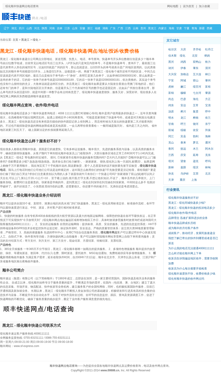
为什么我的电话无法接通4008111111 (191, 248)
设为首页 (188, 6)
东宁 (208, 124)
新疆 (202, 28)
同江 (171, 136)
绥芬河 (197, 86)
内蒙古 (162, 28)
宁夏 (186, 28)
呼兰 (183, 124)
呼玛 (208, 161)
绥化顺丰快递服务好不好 (183, 197)
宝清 (208, 105)
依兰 (208, 117)
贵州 (143, 28)
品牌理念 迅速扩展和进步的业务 (188, 218)
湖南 (105, 28)
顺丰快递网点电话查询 (63, 365)
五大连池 (197, 74)
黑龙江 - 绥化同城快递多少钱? (186, 202)
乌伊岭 (184, 173)
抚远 (183, 148)
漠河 (208, 68)
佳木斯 (172, 55)
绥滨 (195, 167)
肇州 (208, 80)
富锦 (171, 92)
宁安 (171, 80)
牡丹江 (209, 49)
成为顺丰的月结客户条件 (183, 228)
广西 (120, 28)
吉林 (59, 28)
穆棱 (183, 92)
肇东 (195, 68)
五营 (195, 173)
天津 (171, 179)
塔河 (171, 161)
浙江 (90, 28)
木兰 (195, 148)
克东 (208, 155)
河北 (37, 28)
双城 (171, 130)
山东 (75, 28)
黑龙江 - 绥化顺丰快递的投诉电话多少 (191, 207)
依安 (195, 130)
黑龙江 (152, 28)
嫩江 (183, 86)
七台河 (197, 92)
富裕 (208, 86)
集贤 (195, 111)
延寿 (195, 155)
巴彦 (183, 99)
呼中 (208, 111)
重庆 (182, 179)
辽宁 (6, 28)
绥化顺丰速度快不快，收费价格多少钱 (191, 273)
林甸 (208, 167)
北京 (208, 173)
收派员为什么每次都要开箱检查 (187, 268)
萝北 (195, 142)
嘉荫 (183, 167)
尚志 (171, 99)
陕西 (44, 28)
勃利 (195, 136)
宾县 (183, 136)
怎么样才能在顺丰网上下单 (184, 253)
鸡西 (183, 61)
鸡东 (171, 105)
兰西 (171, 155)
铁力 (208, 61)
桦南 (195, 117)
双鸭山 (197, 61)
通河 (208, 142)
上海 (194, 179)
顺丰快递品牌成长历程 (182, 223)
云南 (135, 28)
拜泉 (208, 130)
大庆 (183, 49)
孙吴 (171, 173)
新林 (171, 167)
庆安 (183, 155)
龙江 (183, 117)
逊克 (195, 161)
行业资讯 (172, 190)
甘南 (171, 124)
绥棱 (183, 130)
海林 (208, 136)
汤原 (171, 111)
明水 (171, 117)
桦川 (183, 111)
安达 (183, 105)
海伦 (195, 99)
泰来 (183, 142)
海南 (171, 28)
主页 (15, 39)
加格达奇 (184, 74)
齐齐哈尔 (197, 50)
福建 (97, 28)
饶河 (195, 124)
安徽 (82, 28)
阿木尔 (209, 148)
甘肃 (179, 28)
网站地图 (172, 6)
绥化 (35, 39)
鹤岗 (207, 55)
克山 (171, 142)
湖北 (14, 28)
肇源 (208, 92)
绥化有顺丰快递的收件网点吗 (186, 278)
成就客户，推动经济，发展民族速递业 (191, 233)
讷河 (171, 68)
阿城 (183, 80)
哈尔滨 (172, 49)
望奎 (183, 161)
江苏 (67, 28)
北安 (195, 55)
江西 (128, 28)
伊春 (183, 68)
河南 (52, 28)
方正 (208, 99)
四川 (21, 28)
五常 (195, 105)
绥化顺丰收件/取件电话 (182, 213)
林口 (208, 74)
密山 (195, 80)
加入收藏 (204, 6)
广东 (113, 28)
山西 (29, 28)
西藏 (209, 28)
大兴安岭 (172, 74)
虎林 (171, 86)
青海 (194, 28)
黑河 (171, 61)
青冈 (171, 148)
